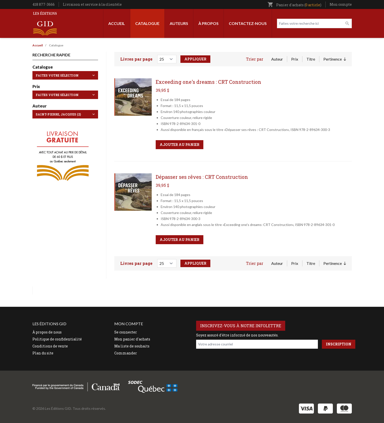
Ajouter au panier (179, 144)
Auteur (277, 59)
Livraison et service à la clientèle (92, 4)
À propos (208, 23)
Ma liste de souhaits (131, 346)
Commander (125, 353)
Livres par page (136, 59)
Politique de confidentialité (57, 339)
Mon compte (341, 4)
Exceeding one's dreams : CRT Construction (208, 82)
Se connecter (125, 332)
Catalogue (147, 23)
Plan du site (42, 353)
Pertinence (334, 59)
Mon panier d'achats (132, 339)
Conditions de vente (50, 346)
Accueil (116, 23)
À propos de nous (47, 332)
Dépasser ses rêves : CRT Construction (202, 177)
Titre (310, 59)
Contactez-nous (248, 23)
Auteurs (179, 23)
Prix (294, 59)
